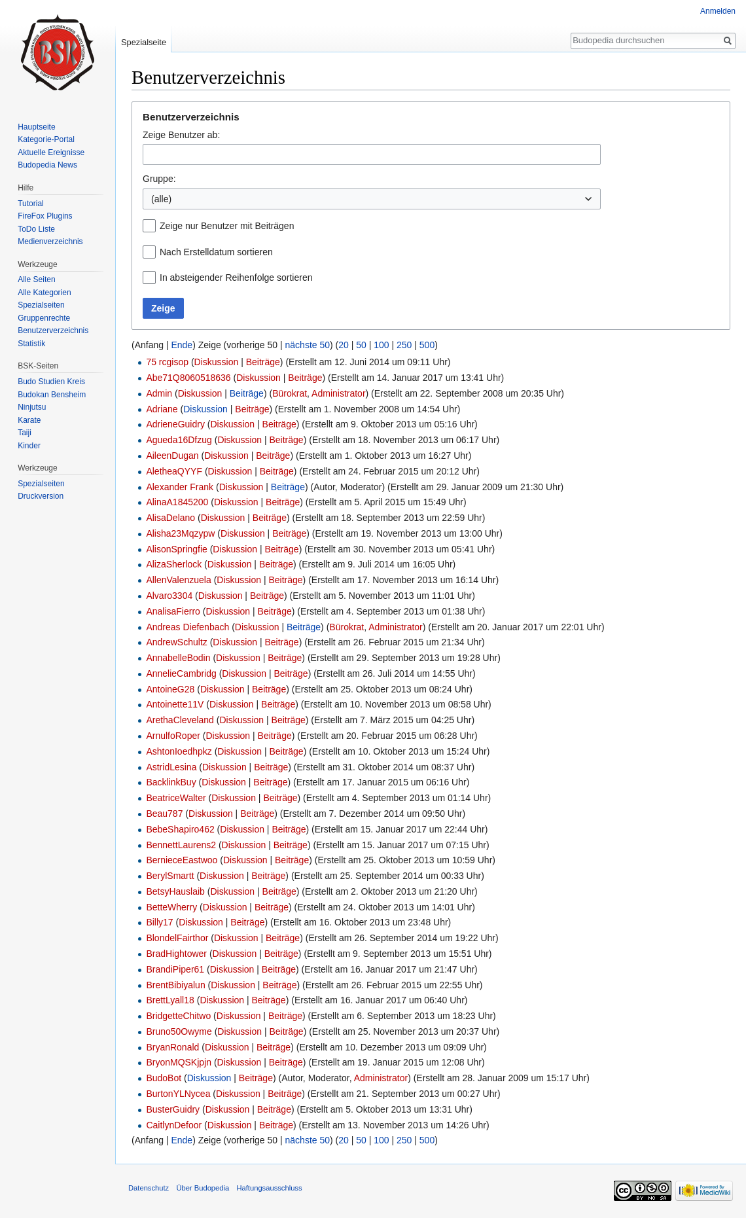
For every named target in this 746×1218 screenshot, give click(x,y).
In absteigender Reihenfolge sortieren (236, 277)
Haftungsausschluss (269, 1188)
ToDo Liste (36, 229)
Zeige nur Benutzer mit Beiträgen (227, 226)
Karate (29, 420)
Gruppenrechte (44, 318)
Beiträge (263, 362)
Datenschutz (148, 1188)
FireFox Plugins (45, 216)
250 (404, 345)
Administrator (338, 393)
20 (343, 345)
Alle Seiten (36, 279)
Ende (181, 345)
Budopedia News (47, 165)
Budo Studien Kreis (51, 381)
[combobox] (372, 154)
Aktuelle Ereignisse (51, 152)
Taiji (24, 432)
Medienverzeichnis (50, 241)
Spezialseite (143, 42)
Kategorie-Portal (46, 139)
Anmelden (718, 11)
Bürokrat (289, 393)
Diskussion (216, 362)
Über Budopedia (202, 1188)
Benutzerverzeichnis (53, 330)
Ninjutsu (32, 407)
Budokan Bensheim (52, 394)
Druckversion (40, 496)
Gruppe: (159, 178)
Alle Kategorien (44, 292)
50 (361, 345)
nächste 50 (307, 345)
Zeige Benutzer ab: (181, 135)
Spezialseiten (41, 305)
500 (427, 345)
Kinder (29, 445)
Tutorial (31, 203)
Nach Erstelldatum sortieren (216, 252)
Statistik (31, 343)
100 (381, 345)
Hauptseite (36, 127)
